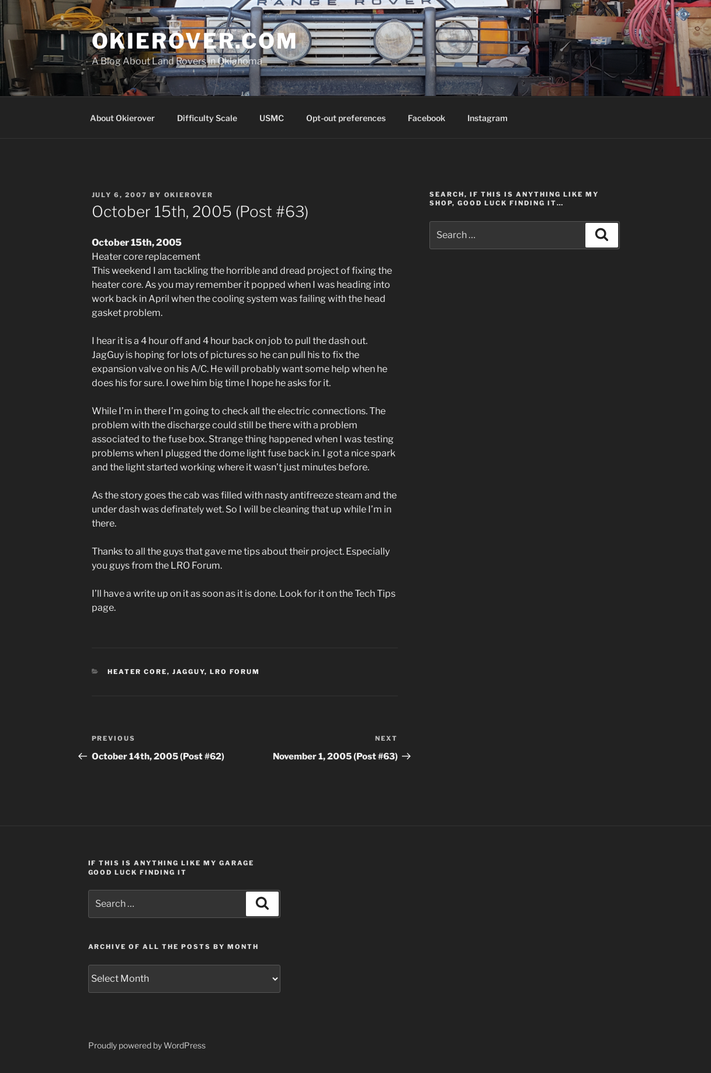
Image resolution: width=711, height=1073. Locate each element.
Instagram (487, 118)
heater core (137, 672)
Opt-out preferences (346, 118)
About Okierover (122, 118)
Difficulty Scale (207, 118)
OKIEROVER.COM (195, 41)
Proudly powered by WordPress (147, 1045)
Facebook (426, 118)
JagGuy (188, 672)
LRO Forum (235, 672)
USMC (271, 118)
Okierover (189, 195)
